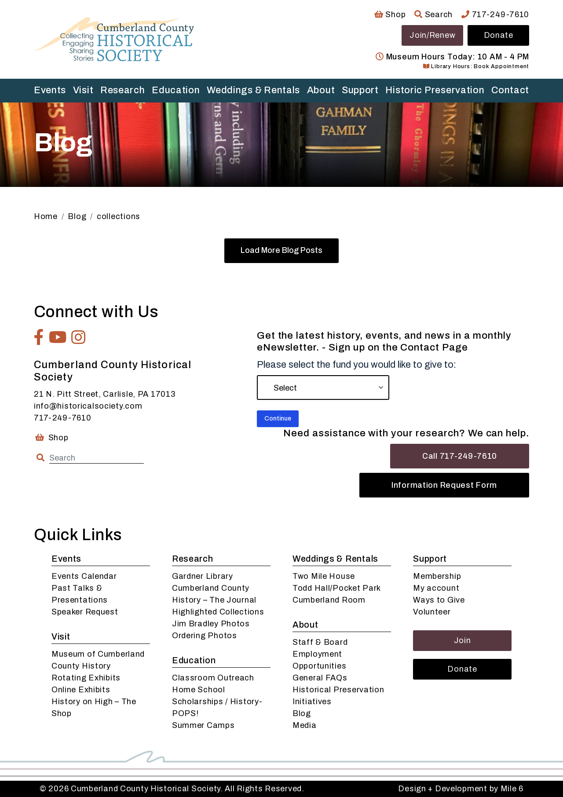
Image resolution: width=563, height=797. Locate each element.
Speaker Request (84, 611)
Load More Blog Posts (281, 250)
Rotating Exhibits (86, 677)
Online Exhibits (80, 689)
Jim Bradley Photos (211, 623)
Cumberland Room (329, 600)
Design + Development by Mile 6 (460, 788)
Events (50, 90)
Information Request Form (444, 485)
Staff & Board (319, 642)
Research (122, 90)
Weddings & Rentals (253, 90)
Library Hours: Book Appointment (476, 66)
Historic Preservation (434, 90)
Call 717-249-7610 (459, 456)
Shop (390, 14)
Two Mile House (323, 576)
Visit (83, 90)
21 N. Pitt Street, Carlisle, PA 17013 (104, 394)
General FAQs (319, 677)
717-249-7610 (495, 14)
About (321, 90)
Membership (437, 576)
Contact (510, 90)
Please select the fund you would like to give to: (356, 364)
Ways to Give (439, 600)
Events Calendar (84, 576)
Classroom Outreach (213, 677)
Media (304, 725)
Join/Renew (432, 35)
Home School (198, 689)
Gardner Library (202, 576)
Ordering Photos (204, 635)
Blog (301, 713)
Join (462, 640)
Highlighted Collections (218, 611)
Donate (498, 35)
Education (176, 90)
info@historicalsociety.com (88, 406)
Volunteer (431, 611)
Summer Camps (203, 725)
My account (436, 588)
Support (360, 90)
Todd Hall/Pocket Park (336, 588)
